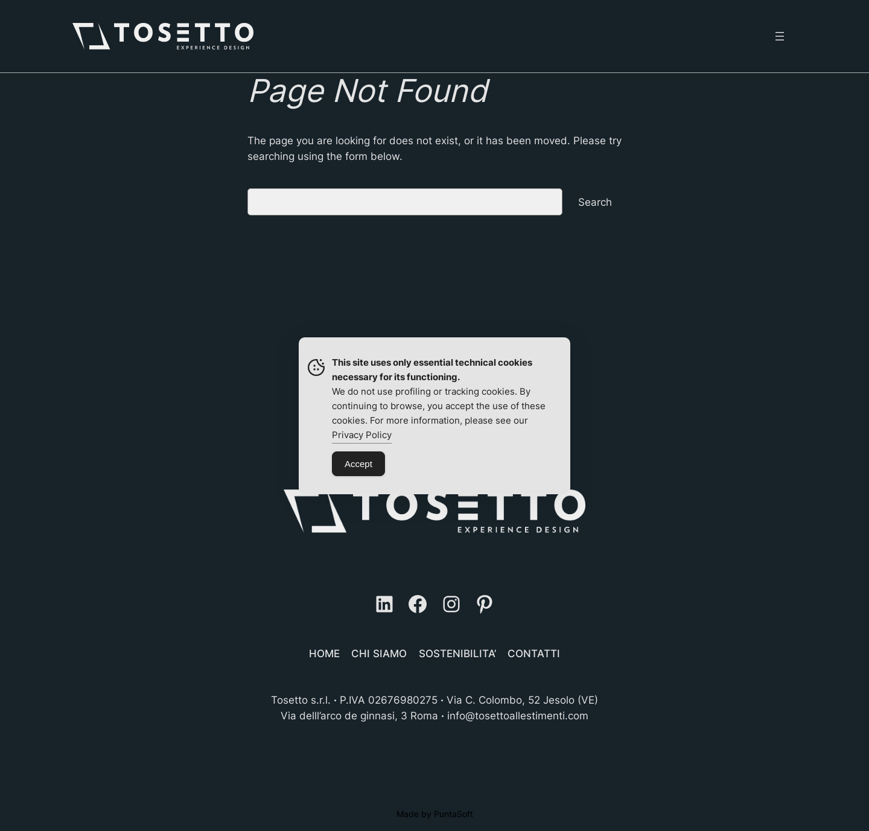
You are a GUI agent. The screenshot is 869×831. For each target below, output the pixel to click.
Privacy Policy (362, 435)
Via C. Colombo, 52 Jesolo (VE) (522, 700)
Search (595, 202)
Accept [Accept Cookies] (358, 464)
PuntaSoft (453, 814)
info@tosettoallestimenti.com (517, 716)
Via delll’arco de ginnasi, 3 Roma (359, 716)
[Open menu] (779, 36)
